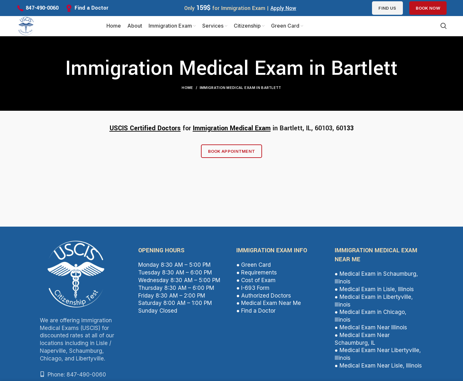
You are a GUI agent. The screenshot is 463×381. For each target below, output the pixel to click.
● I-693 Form (252, 290)
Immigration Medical (224, 130)
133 (348, 130)
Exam (263, 130)
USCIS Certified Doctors (145, 130)
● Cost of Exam (256, 283)
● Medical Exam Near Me (268, 305)
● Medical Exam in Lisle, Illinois (374, 292)
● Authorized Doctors (263, 298)
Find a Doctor (91, 8)
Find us (387, 8)
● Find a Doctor (256, 313)
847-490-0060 (42, 8)
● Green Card (253, 267)
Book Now (428, 8)
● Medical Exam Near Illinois (371, 330)
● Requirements (256, 275)
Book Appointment (231, 153)
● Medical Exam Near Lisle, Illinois (378, 368)
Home (187, 90)
